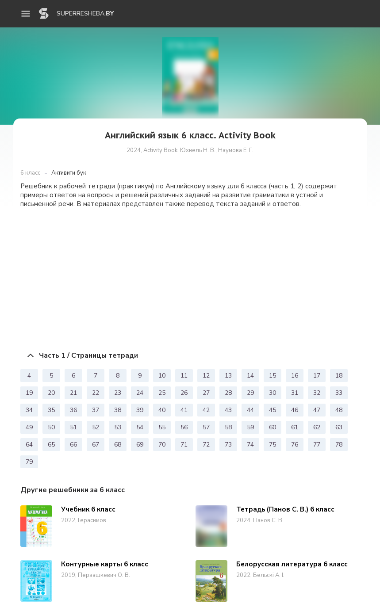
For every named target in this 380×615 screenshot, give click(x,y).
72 (206, 444)
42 (206, 410)
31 (294, 393)
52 (95, 427)
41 (184, 410)
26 (184, 393)
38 (117, 410)
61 (294, 427)
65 (51, 444)
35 (51, 410)
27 (206, 393)
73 (228, 444)
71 (184, 444)
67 (95, 444)
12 (206, 375)
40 (161, 410)
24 (139, 393)
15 (272, 375)
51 (73, 427)
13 (228, 375)
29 (250, 393)
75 (272, 444)
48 (338, 410)
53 (117, 427)
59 (250, 427)
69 (139, 444)
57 (206, 427)
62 (316, 427)
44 (250, 410)
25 (161, 393)
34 (29, 410)
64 (29, 444)
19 (29, 393)
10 (161, 375)
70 (161, 444)
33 (338, 393)
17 (316, 375)
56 (184, 427)
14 (250, 375)
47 (316, 410)
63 (338, 427)
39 (139, 410)
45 (272, 410)
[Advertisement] (190, 277)
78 (338, 444)
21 (73, 393)
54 (139, 427)
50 (51, 427)
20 (51, 393)
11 (184, 375)
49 (29, 427)
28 (228, 393)
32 (316, 393)
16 (294, 375)
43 (228, 410)
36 (73, 410)
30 (272, 393)
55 (161, 427)
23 (117, 393)
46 (294, 410)
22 (95, 393)
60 (272, 427)
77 (316, 444)
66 (73, 444)
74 (250, 444)
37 (95, 410)
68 (117, 444)
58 (228, 427)
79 (29, 462)
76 (294, 444)
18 (338, 375)
